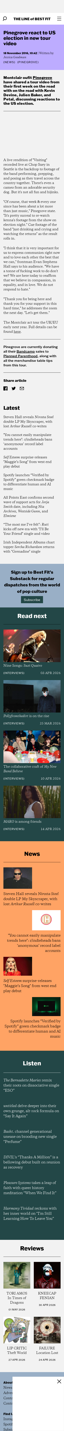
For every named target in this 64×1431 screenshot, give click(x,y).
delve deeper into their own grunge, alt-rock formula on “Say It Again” (31, 1111)
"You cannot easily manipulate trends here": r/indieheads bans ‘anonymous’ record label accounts (27, 442)
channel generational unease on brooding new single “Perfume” (30, 1136)
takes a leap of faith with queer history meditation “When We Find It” (29, 1188)
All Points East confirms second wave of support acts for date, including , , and (28, 506)
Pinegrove (42, 77)
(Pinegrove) (28, 62)
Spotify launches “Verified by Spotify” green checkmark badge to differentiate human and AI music (28, 482)
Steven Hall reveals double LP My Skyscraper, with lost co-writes (28, 422)
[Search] (5, 18)
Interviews (13, 673)
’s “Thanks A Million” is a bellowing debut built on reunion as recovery (31, 1162)
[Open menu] (59, 19)
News (9, 62)
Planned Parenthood (20, 356)
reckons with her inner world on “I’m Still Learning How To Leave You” (30, 1213)
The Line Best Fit (32, 19)
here (17, 332)
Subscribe (32, 599)
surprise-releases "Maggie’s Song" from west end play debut (27, 462)
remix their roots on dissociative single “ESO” (31, 1085)
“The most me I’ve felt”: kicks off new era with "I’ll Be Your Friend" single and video (26, 529)
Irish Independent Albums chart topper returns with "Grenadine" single (29, 547)
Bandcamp (26, 351)
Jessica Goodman (14, 57)
